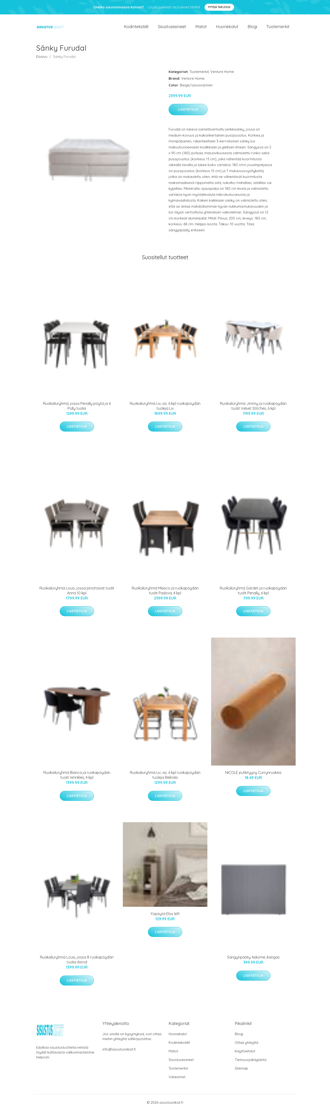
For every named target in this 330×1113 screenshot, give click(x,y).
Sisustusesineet (172, 27)
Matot (201, 27)
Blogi (252, 27)
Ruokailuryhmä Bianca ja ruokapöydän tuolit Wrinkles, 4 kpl (76, 777)
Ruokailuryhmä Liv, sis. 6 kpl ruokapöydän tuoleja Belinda (165, 777)
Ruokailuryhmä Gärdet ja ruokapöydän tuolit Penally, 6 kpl (253, 593)
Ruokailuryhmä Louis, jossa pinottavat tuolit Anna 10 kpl (76, 593)
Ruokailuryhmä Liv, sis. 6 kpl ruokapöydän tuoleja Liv (165, 408)
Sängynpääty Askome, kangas (253, 959)
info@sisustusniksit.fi (119, 1052)
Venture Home (222, 74)
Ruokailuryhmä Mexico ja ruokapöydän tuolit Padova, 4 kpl (165, 593)
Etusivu (41, 59)
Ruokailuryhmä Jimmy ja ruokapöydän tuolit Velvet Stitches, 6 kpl (253, 408)
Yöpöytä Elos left (165, 916)
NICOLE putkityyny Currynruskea (253, 775)
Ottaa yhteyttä (246, 1045)
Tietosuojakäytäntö (251, 1062)
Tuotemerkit (277, 27)
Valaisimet (177, 1079)
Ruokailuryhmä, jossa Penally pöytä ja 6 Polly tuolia (77, 408)
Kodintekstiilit (136, 27)
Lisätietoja (188, 112)
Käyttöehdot (245, 1053)
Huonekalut (227, 27)
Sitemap (241, 1071)
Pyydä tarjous (219, 7)
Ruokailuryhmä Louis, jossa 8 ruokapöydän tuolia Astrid (77, 962)
